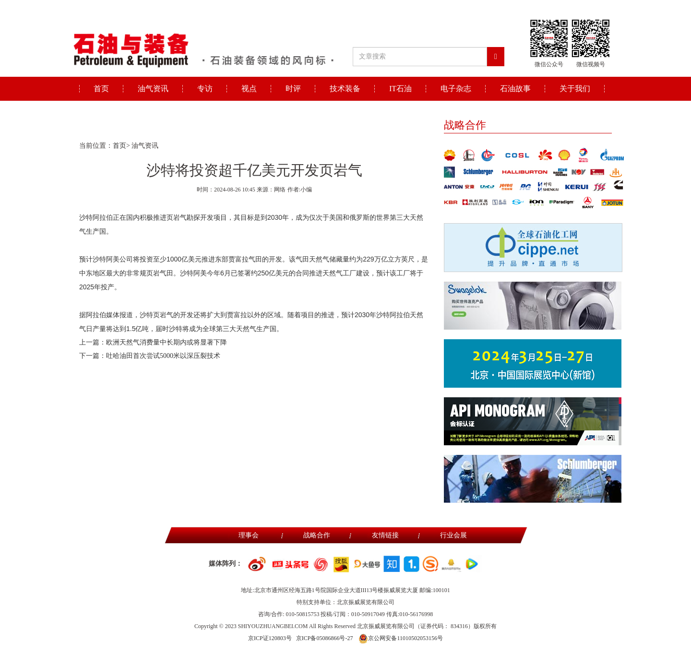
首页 (101, 88)
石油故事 (515, 88)
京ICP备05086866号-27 (324, 638)
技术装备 (345, 88)
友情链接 (385, 535)
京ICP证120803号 (270, 638)
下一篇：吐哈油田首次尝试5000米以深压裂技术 (149, 355)
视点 (249, 88)
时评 (293, 88)
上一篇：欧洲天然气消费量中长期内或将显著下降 (153, 342)
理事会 (248, 535)
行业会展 (453, 535)
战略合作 (316, 535)
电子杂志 (456, 88)
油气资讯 (153, 88)
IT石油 (400, 88)
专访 (205, 88)
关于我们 (575, 88)
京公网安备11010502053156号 (400, 638)
